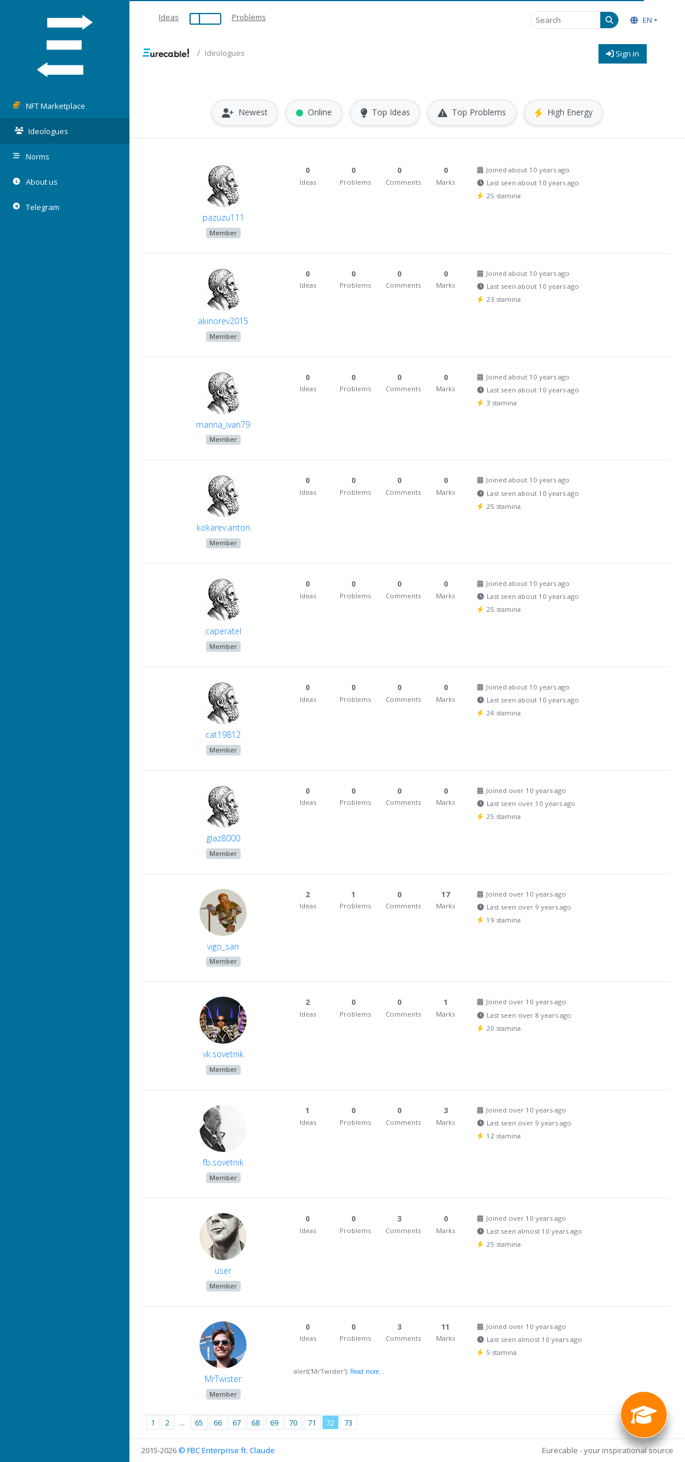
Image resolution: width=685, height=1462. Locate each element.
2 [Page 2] (167, 1422)
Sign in (622, 53)
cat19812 (223, 734)
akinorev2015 (223, 321)
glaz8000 (223, 838)
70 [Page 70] (293, 1422)
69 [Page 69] (274, 1422)
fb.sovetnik (223, 1162)
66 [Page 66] (218, 1422)
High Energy (564, 112)
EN (641, 20)
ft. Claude (258, 1450)
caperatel (223, 631)
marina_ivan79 (223, 424)
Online (314, 112)
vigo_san (223, 946)
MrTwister (223, 1378)
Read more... (367, 1371)
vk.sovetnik (223, 1054)
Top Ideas (385, 112)
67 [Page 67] (236, 1422)
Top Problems (472, 112)
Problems (249, 17)
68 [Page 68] (255, 1422)
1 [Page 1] (153, 1422)
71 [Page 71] (312, 1422)
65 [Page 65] (199, 1422)
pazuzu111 (223, 217)
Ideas (169, 17)
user (223, 1270)
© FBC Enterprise (208, 1450)
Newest (245, 112)
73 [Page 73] (348, 1422)
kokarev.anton (223, 528)
